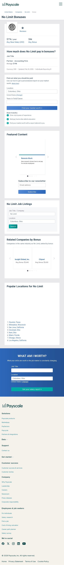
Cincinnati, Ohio (14, 330)
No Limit (27, 12)
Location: (10, 88)
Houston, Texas (14, 322)
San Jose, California (16, 327)
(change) (19, 95)
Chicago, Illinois (15, 338)
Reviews (23, 31)
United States (9, 12)
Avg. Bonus (32, 42)
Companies (18, 12)
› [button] (48, 156)
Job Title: (14, 366)
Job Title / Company (16, 211)
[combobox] (32, 91)
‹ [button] (16, 156)
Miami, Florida (14, 335)
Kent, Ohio (12, 333)
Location (12, 218)
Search (13, 226)
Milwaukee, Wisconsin (17, 325)
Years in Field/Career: (15, 99)
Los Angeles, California (17, 340)
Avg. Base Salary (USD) (15, 42)
